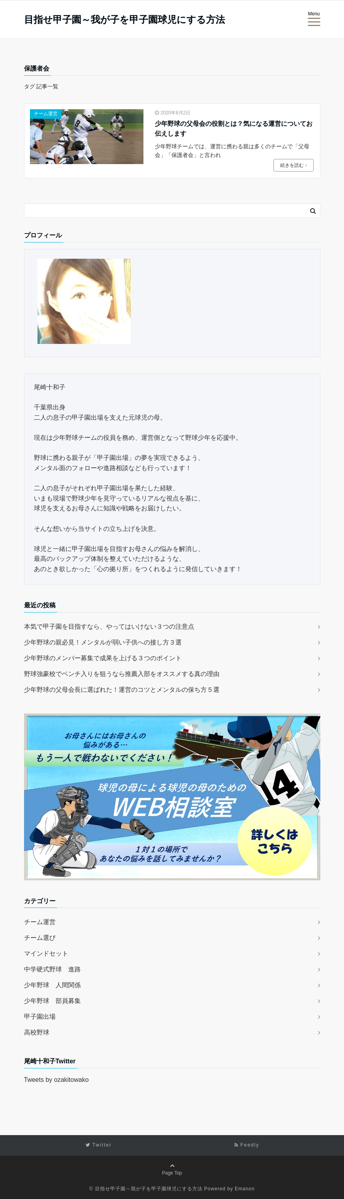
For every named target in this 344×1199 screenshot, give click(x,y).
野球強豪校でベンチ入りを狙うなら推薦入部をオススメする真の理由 (121, 673)
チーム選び (40, 937)
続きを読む (293, 165)
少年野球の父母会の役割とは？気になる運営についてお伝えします (233, 128)
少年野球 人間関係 (52, 984)
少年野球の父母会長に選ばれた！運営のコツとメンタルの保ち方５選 (121, 688)
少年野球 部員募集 (52, 1000)
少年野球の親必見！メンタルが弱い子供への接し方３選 (103, 641)
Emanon (245, 1188)
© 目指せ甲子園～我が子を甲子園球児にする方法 (146, 1188)
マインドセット (46, 952)
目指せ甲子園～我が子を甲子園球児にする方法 (124, 19)
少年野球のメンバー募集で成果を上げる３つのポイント (103, 657)
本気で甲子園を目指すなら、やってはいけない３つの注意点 (109, 625)
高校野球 (36, 1031)
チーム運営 (46, 113)
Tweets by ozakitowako (56, 1079)
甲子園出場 (40, 1015)
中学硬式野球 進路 (52, 968)
